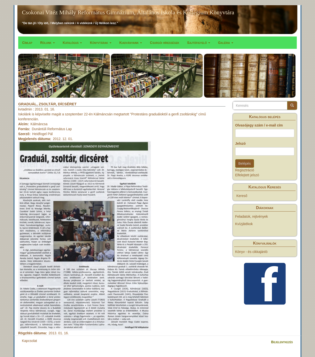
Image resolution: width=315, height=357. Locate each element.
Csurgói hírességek (164, 43)
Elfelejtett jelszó (247, 175)
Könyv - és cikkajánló (251, 252)
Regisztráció (244, 170)
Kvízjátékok (244, 224)
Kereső (241, 196)
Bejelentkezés (282, 342)
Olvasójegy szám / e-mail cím (259, 125)
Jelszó (240, 143)
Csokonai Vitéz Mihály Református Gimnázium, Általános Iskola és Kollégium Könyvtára (128, 12)
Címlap (27, 43)
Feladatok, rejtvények (251, 216)
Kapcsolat (29, 341)
